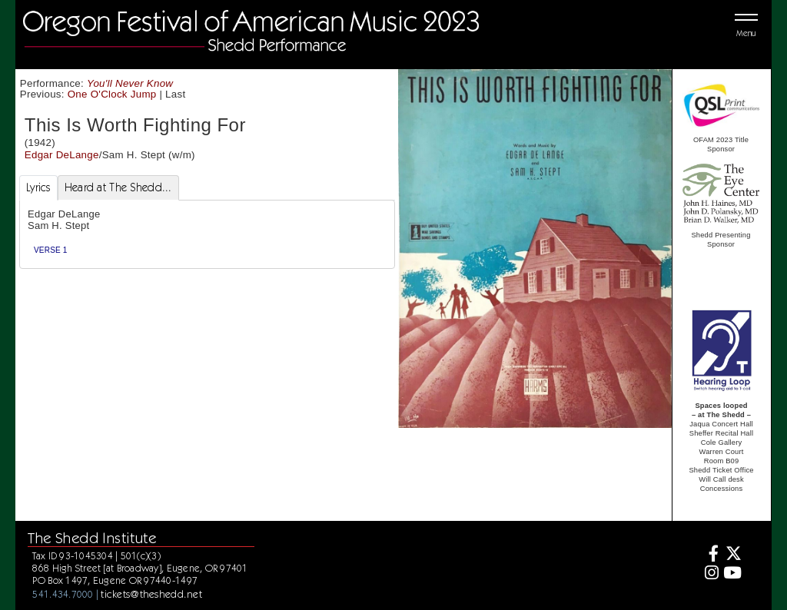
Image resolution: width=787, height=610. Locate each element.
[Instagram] (709, 574)
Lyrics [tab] (38, 187)
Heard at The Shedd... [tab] (118, 187)
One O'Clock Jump (112, 94)
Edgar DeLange (62, 155)
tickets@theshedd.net (151, 594)
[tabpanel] (207, 234)
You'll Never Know (130, 83)
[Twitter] (732, 555)
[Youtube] (732, 574)
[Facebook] (709, 555)
